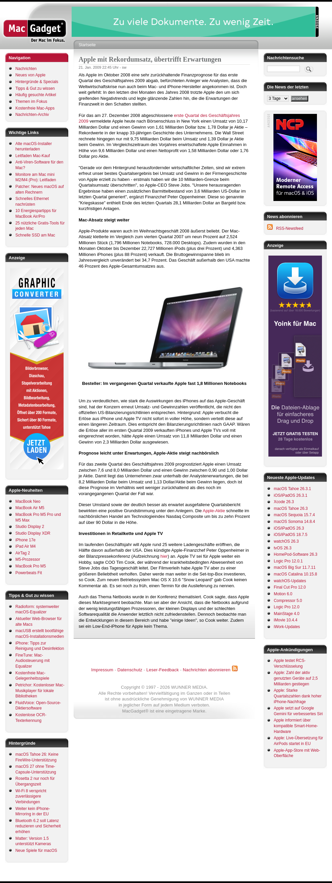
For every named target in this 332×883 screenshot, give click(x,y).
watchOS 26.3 (286, 541)
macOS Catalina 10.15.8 (295, 574)
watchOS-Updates (290, 581)
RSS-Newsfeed (289, 228)
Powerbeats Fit (28, 572)
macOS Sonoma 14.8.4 (294, 521)
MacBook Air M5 (29, 507)
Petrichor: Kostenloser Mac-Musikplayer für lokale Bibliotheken (40, 690)
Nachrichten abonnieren (206, 669)
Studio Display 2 (29, 526)
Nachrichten (25, 68)
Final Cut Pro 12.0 (290, 587)
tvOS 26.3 (283, 548)
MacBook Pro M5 (30, 566)
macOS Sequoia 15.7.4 (294, 515)
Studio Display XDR (32, 533)
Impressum (102, 669)
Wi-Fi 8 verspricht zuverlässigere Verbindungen (30, 796)
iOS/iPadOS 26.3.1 (290, 495)
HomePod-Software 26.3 (295, 554)
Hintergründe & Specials (36, 81)
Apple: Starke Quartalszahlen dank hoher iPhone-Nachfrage (298, 696)
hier (164, 556)
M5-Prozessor (27, 559)
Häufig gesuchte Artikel (35, 94)
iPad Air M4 (25, 546)
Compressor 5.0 (288, 600)
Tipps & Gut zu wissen (35, 88)
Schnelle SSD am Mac (35, 235)
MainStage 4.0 (287, 613)
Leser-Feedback (162, 669)
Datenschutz (129, 669)
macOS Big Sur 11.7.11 (295, 567)
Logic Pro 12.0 (287, 607)
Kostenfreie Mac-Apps (35, 108)
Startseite (87, 45)
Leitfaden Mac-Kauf (32, 155)
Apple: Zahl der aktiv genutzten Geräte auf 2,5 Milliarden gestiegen (296, 678)
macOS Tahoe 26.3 (291, 508)
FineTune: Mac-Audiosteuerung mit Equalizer (32, 661)
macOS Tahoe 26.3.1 (292, 488)
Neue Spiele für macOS (36, 850)
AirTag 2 (22, 553)
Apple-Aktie (214, 510)
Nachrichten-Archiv (32, 114)
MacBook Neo (27, 501)
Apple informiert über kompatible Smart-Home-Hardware (296, 726)
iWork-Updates (287, 626)
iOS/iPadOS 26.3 (289, 528)
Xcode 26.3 (284, 501)
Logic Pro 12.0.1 (288, 561)
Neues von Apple (30, 75)
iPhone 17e (25, 540)
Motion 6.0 (283, 594)
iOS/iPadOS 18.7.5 (290, 534)
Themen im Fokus (31, 101)
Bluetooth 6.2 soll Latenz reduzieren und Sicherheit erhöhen (38, 826)
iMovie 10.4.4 (286, 620)
